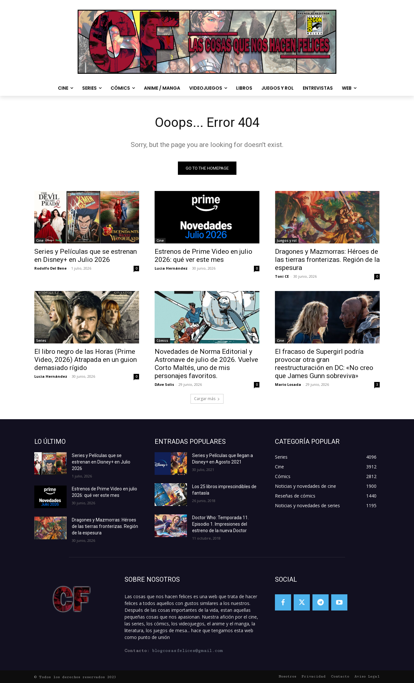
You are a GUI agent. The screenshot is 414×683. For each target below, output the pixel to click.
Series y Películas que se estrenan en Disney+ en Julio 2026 (85, 255)
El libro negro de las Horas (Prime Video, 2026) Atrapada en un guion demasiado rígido (85, 360)
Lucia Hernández (171, 268)
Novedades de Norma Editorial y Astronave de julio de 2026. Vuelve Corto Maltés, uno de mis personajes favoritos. (206, 364)
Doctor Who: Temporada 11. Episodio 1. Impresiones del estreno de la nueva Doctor (220, 524)
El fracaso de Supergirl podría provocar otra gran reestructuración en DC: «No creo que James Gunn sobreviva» (324, 364)
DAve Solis (164, 384)
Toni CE (282, 276)
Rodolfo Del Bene (50, 268)
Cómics (162, 340)
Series (41, 340)
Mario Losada (288, 384)
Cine (39, 240)
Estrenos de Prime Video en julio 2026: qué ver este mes (203, 255)
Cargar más (207, 398)
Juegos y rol (287, 240)
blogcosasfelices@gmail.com (187, 650)
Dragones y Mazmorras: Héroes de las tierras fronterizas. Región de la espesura (327, 260)
